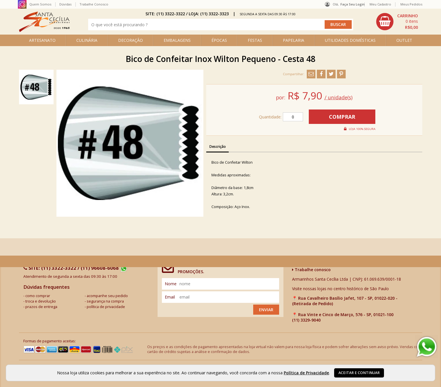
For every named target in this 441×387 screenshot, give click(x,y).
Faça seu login (352, 4)
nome (171, 283)
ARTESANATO (42, 40)
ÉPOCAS (219, 40)
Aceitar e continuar (359, 372)
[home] (44, 30)
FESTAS (255, 40)
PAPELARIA (293, 40)
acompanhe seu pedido (107, 295)
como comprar (37, 295)
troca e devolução (40, 301)
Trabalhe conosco (311, 269)
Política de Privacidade (306, 372)
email (170, 297)
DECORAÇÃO (130, 40)
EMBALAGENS (177, 40)
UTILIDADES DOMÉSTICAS (350, 40)
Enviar (266, 309)
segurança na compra (105, 301)
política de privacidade (106, 306)
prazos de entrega (41, 306)
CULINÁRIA (86, 40)
